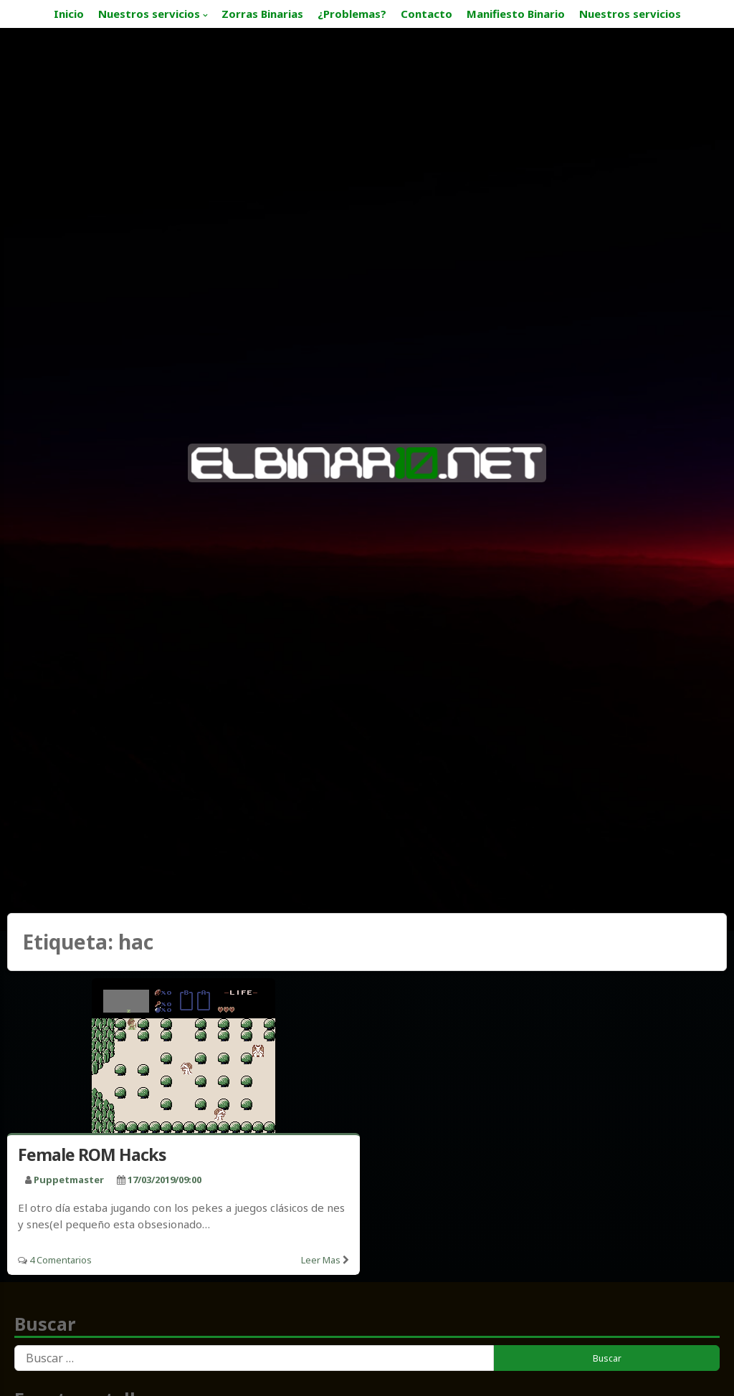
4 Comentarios (60, 1259)
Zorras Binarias (262, 13)
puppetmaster (69, 1179)
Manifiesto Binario (516, 13)
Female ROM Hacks (92, 1154)
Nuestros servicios (149, 13)
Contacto (426, 13)
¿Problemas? (352, 13)
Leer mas (320, 1259)
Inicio (69, 13)
